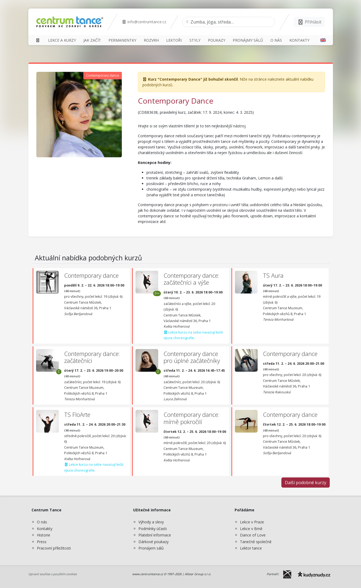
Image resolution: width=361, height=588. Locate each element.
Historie (43, 535)
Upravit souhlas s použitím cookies (52, 574)
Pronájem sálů (151, 548)
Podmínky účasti (152, 528)
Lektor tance (251, 548)
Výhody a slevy (151, 521)
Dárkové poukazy (153, 541)
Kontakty (44, 528)
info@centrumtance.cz (144, 21)
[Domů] (38, 40)
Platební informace (154, 535)
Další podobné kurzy (305, 482)
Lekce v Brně (251, 528)
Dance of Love (253, 535)
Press (41, 541)
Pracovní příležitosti (54, 548)
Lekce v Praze (252, 521)
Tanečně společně (255, 541)
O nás (42, 521)
